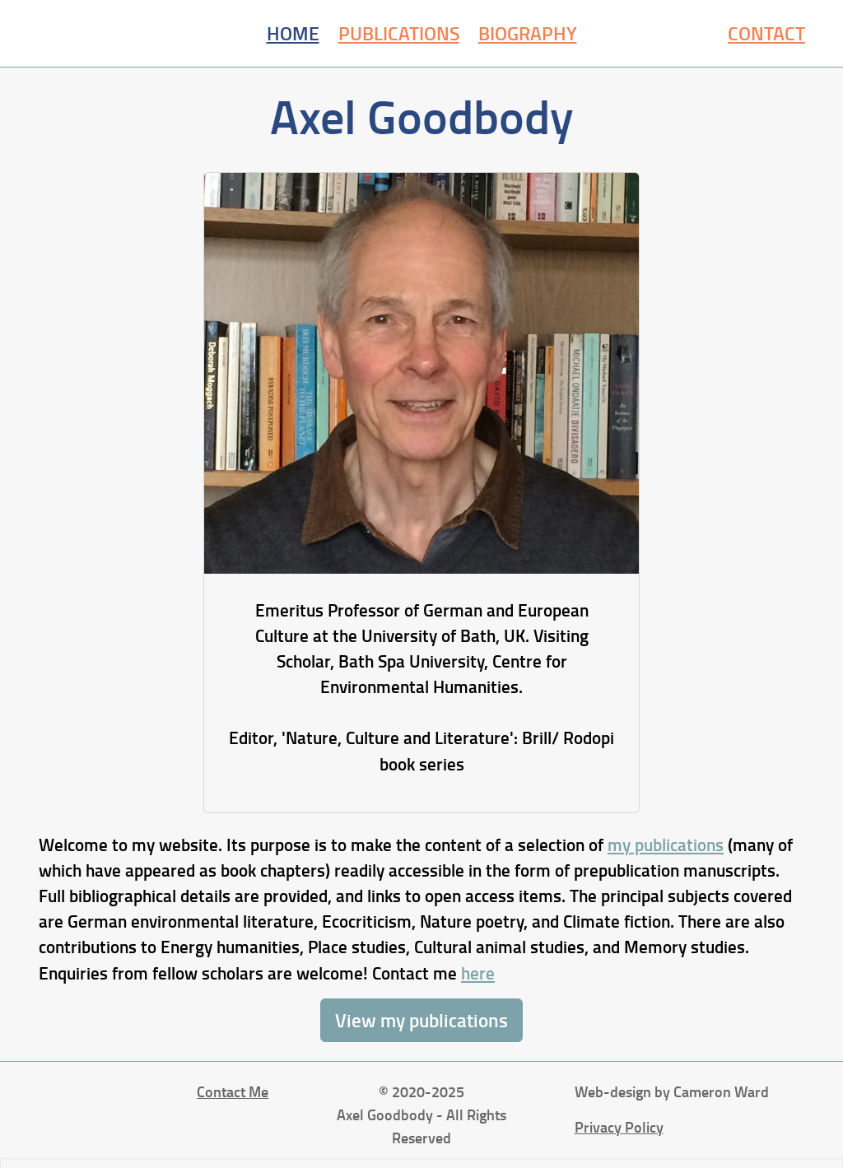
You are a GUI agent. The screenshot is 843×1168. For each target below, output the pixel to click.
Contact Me (232, 1091)
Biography (527, 33)
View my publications (421, 1020)
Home (293, 33)
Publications (398, 33)
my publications (666, 844)
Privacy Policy (619, 1127)
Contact (766, 33)
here (478, 973)
